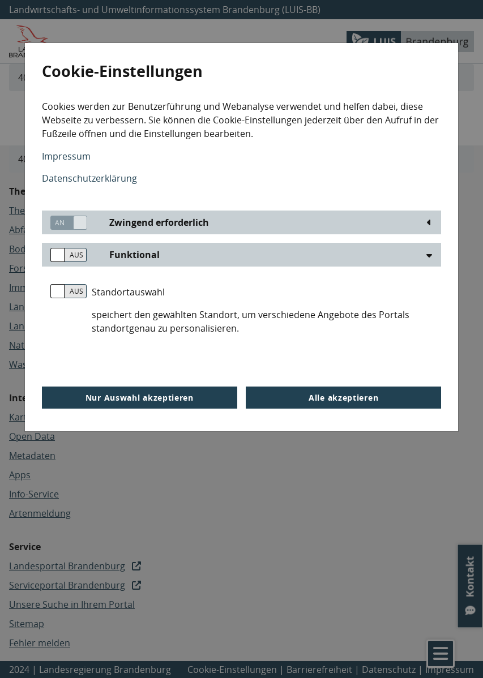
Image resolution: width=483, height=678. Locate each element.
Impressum (66, 156)
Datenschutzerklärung (89, 178)
